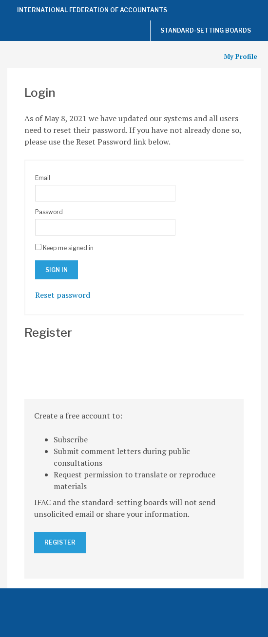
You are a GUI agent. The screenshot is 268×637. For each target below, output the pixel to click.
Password (49, 212)
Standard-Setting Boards (205, 30)
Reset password (62, 295)
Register (60, 542)
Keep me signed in (68, 248)
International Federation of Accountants (92, 10)
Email (42, 178)
